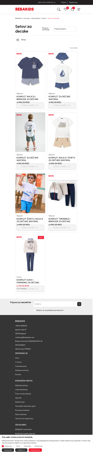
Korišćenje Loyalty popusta (25, 434)
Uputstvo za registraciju (24, 418)
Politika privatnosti (22, 370)
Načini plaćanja (21, 414)
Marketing (38, 446)
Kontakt (18, 374)
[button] (72, 9)
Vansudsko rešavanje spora (25, 406)
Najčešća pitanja (21, 385)
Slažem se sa (49, 310)
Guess (19, 277)
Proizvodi (27, 18)
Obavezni (8, 446)
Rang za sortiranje (45, 29)
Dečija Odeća (35, 18)
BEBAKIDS (18, 18)
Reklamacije (20, 402)
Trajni (18, 446)
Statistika (27, 446)
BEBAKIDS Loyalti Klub (23, 429)
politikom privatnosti (55, 310)
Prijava (63, 2)
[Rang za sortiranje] (65, 29)
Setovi (44, 18)
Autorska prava (21, 366)
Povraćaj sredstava (22, 410)
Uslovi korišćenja (21, 390)
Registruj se (73, 2)
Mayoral (20, 94)
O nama (18, 362)
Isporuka (18, 398)
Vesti (17, 358)
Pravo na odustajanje (23, 394)
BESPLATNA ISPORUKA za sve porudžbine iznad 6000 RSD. (46, 2)
